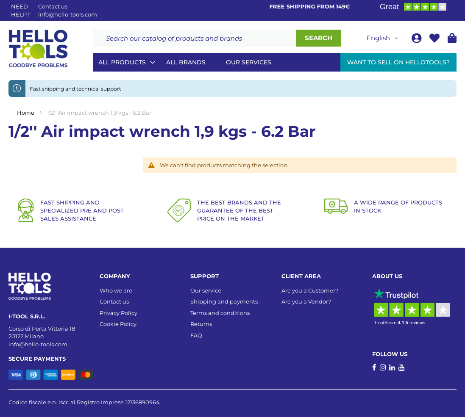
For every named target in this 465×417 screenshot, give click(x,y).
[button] (384, 38)
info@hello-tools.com (67, 14)
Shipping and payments (224, 301)
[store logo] (38, 49)
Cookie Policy (118, 323)
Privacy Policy (118, 312)
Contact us (114, 301)
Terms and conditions (220, 312)
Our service (205, 290)
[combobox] (194, 38)
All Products (122, 62)
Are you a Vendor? (306, 301)
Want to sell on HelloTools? (398, 62)
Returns (201, 323)
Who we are (116, 290)
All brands (186, 62)
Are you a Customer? (309, 290)
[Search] (318, 38)
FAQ (196, 335)
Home (26, 112)
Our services (248, 62)
